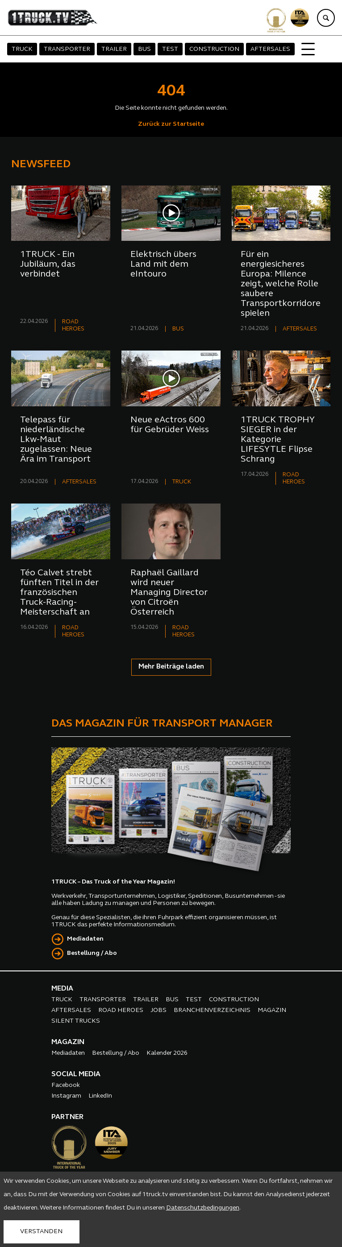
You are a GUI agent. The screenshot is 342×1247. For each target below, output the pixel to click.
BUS (144, 49)
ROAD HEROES (120, 1010)
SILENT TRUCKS (75, 1021)
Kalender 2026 (167, 1053)
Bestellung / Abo (92, 953)
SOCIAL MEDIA (75, 1074)
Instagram (66, 1096)
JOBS (158, 1010)
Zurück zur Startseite (171, 124)
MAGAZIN (272, 1010)
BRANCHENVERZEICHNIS (212, 1010)
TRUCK (22, 49)
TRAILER (114, 49)
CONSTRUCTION (214, 49)
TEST (170, 49)
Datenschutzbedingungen (202, 1208)
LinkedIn (100, 1096)
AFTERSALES (270, 49)
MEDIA (62, 988)
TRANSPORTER (67, 49)
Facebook (65, 1085)
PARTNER (67, 1117)
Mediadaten (85, 939)
